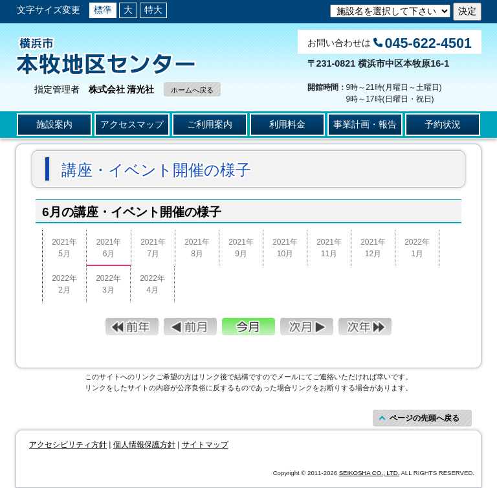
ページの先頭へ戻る (424, 418)
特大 (153, 10)
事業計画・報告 (365, 124)
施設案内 (54, 124)
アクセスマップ (132, 124)
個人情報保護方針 (144, 444)
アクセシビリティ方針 (68, 444)
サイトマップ (205, 444)
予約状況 (443, 124)
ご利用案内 (209, 124)
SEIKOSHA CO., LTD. (369, 472)
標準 (103, 10)
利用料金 (287, 124)
